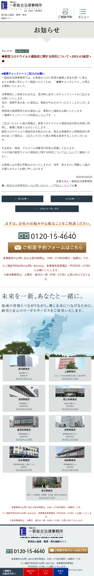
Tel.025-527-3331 (70, 378)
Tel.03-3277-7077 (47, 498)
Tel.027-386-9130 (70, 470)
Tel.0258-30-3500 (24, 409)
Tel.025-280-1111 (24, 378)
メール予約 (46, 572)
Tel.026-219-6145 (70, 439)
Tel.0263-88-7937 (24, 470)
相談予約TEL (31, 572)
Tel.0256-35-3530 (70, 409)
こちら (42, 115)
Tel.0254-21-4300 (24, 439)
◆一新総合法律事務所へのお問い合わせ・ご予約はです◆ (39, 185)
